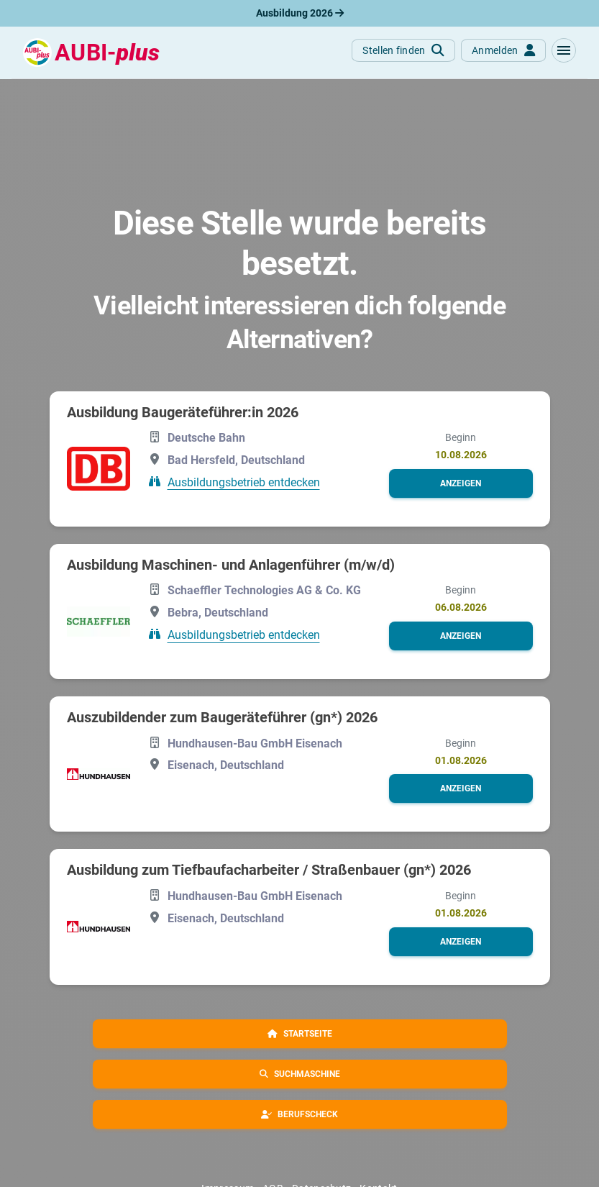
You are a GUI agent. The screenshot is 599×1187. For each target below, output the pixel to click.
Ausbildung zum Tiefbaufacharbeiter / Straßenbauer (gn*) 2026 (269, 869)
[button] (564, 50)
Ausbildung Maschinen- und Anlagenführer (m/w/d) (231, 564)
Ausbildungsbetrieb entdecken (244, 481)
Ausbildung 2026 (300, 13)
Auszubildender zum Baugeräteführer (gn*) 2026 (222, 717)
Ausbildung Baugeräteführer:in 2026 (182, 412)
